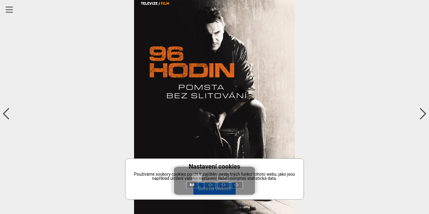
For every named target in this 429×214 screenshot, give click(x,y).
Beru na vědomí (214, 188)
